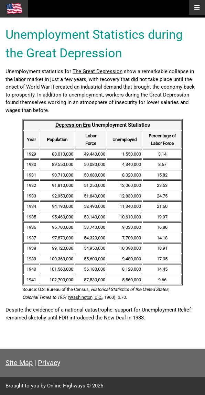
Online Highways (66, 386)
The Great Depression (97, 71)
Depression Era (72, 125)
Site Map (19, 363)
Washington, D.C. (85, 297)
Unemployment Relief (166, 310)
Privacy (49, 363)
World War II (40, 87)
